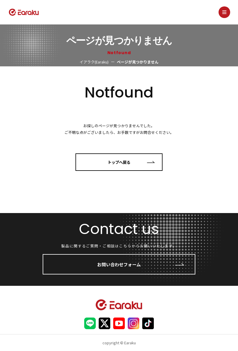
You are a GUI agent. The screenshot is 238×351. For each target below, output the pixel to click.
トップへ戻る (119, 162)
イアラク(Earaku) (94, 62)
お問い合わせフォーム (119, 264)
